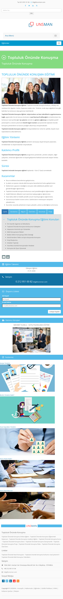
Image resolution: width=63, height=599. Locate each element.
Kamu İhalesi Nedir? (27, 472)
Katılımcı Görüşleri (13, 320)
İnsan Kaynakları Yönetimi (27, 440)
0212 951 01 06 (24, 2)
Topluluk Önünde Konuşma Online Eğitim (15, 537)
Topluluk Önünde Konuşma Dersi (14, 542)
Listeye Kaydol (54, 312)
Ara (31, 13)
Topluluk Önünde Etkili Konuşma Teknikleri (16, 557)
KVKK (55, 588)
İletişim (16, 591)
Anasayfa (20, 588)
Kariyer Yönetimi (27, 377)
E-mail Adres (6, 302)
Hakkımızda (29, 588)
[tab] (5, 211)
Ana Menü (9, 35)
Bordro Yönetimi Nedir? (27, 409)
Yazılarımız (9, 357)
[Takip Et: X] (29, 5)
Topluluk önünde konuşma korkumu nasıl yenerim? (42, 555)
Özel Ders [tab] (32, 212)
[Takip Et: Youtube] (14, 581)
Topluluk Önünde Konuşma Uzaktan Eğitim (23, 539)
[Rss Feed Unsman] (36, 5)
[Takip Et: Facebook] (25, 5)
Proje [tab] (50, 212)
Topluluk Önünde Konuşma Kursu (50, 539)
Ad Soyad (5, 296)
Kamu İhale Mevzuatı (27, 504)
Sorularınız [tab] (14, 212)
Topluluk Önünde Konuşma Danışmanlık (39, 542)
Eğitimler (5, 43)
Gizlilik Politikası (47, 588)
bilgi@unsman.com (39, 2)
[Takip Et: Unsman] (33, 5)
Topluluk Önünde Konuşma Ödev (30, 544)
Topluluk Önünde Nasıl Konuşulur (13, 555)
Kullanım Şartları (7, 591)
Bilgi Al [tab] (23, 212)
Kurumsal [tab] (42, 212)
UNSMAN (13, 588)
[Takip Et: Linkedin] (10, 581)
